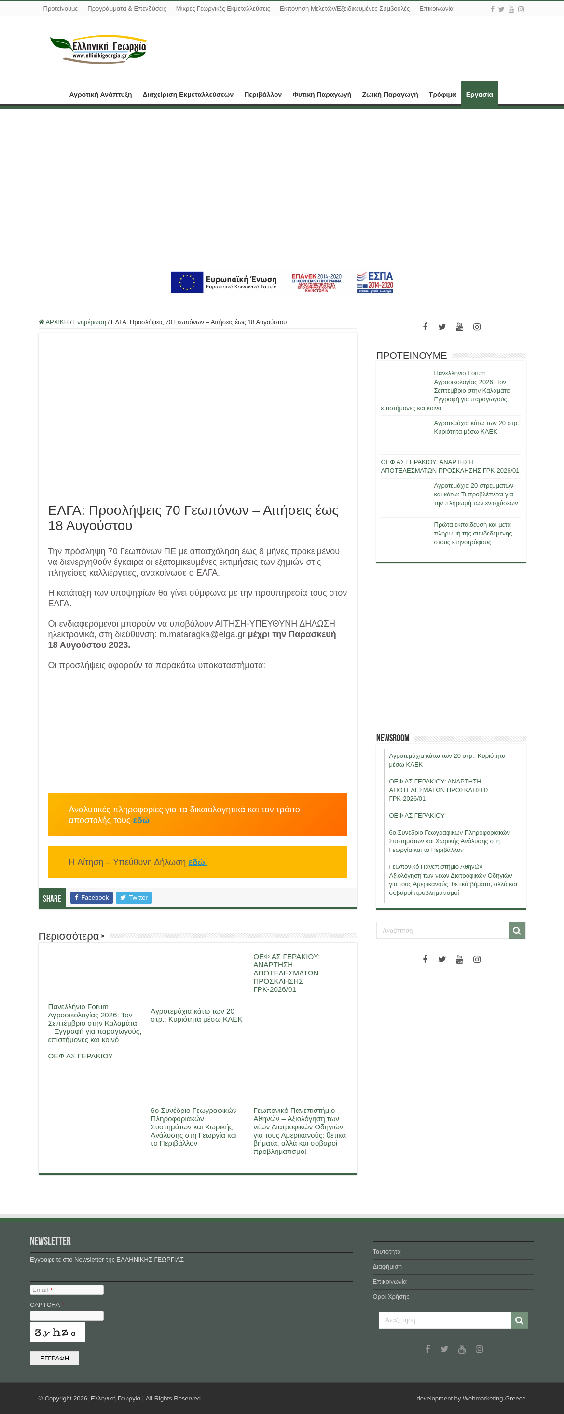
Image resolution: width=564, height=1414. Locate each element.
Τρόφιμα (442, 94)
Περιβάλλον (263, 94)
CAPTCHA (47, 1304)
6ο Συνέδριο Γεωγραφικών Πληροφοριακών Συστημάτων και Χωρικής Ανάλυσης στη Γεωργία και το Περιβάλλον (194, 1126)
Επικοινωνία (436, 8)
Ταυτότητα (387, 1251)
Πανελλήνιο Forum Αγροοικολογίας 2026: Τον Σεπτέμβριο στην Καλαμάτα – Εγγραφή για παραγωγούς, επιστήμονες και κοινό (95, 1022)
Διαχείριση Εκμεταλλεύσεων (188, 94)
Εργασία (479, 94)
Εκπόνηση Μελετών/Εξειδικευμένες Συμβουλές (345, 8)
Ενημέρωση (90, 322)
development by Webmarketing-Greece (471, 1398)
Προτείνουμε (60, 8)
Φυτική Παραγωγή (321, 94)
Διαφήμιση (387, 1266)
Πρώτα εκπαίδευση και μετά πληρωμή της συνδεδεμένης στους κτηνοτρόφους (473, 533)
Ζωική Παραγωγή (390, 94)
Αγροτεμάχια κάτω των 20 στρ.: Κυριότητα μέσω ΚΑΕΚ (196, 1015)
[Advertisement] (282, 188)
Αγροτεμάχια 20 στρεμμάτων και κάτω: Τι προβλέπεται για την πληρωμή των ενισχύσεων (476, 494)
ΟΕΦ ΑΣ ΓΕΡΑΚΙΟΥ (80, 1056)
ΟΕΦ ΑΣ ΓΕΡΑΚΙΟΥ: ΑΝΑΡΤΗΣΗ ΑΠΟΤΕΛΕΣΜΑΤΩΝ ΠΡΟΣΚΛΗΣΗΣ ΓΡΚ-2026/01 (286, 972)
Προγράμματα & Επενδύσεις (126, 8)
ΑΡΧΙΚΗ (51, 93)
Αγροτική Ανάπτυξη (100, 94)
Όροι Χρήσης (391, 1296)
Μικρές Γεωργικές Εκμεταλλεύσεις (223, 8)
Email (42, 1289)
